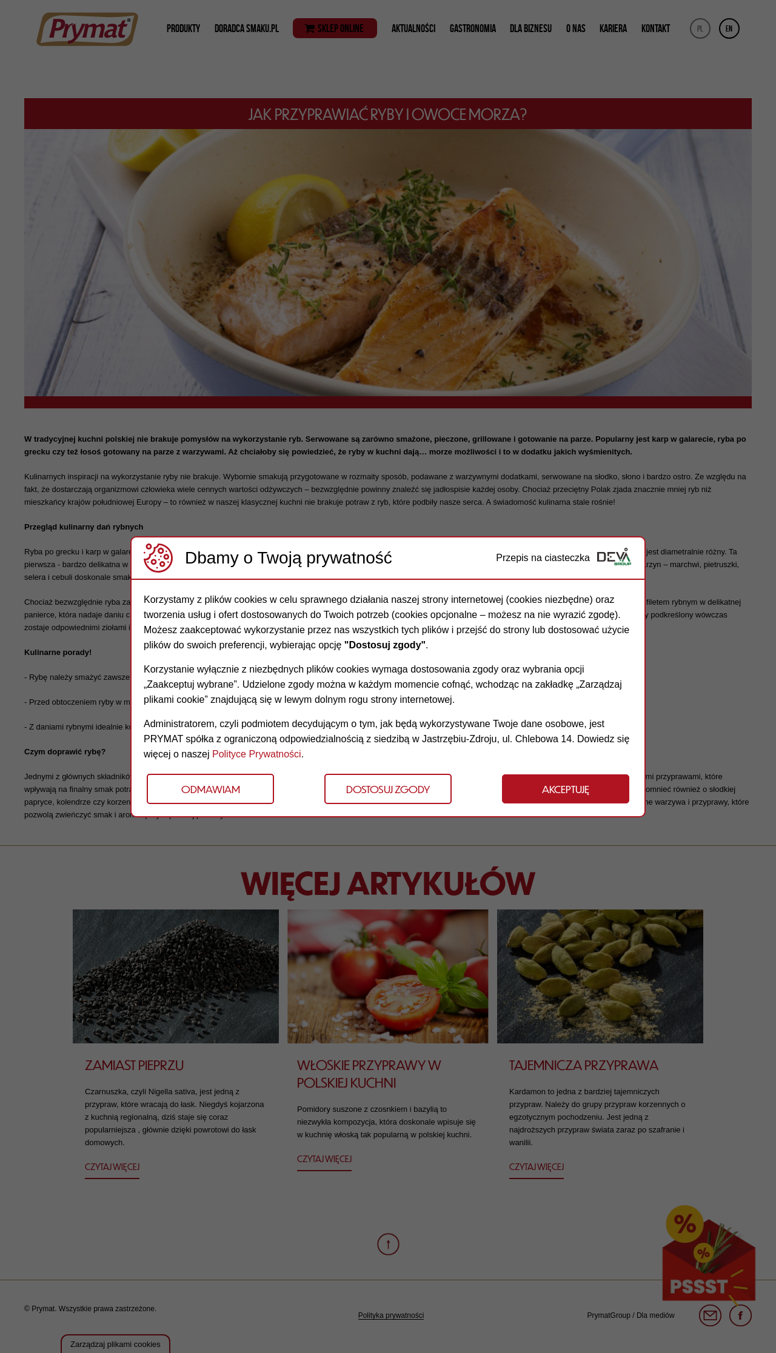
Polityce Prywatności (256, 754)
